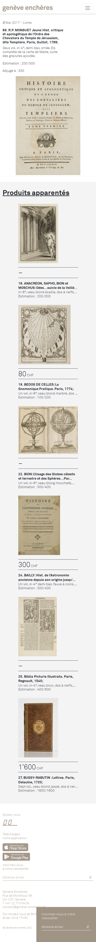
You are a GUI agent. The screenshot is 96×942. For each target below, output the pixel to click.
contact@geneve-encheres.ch (24, 907)
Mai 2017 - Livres (17, 22)
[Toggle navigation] (87, 8)
